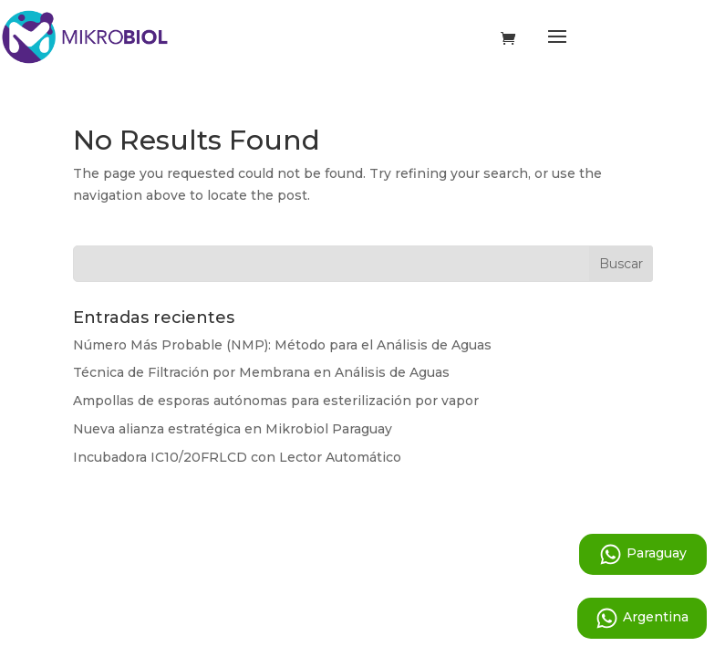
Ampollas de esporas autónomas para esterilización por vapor (276, 400)
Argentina (642, 618)
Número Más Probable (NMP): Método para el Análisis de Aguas (282, 345)
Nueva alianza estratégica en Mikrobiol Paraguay (232, 429)
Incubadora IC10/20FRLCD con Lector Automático (237, 457)
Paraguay (643, 554)
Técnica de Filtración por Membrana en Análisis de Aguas (261, 372)
